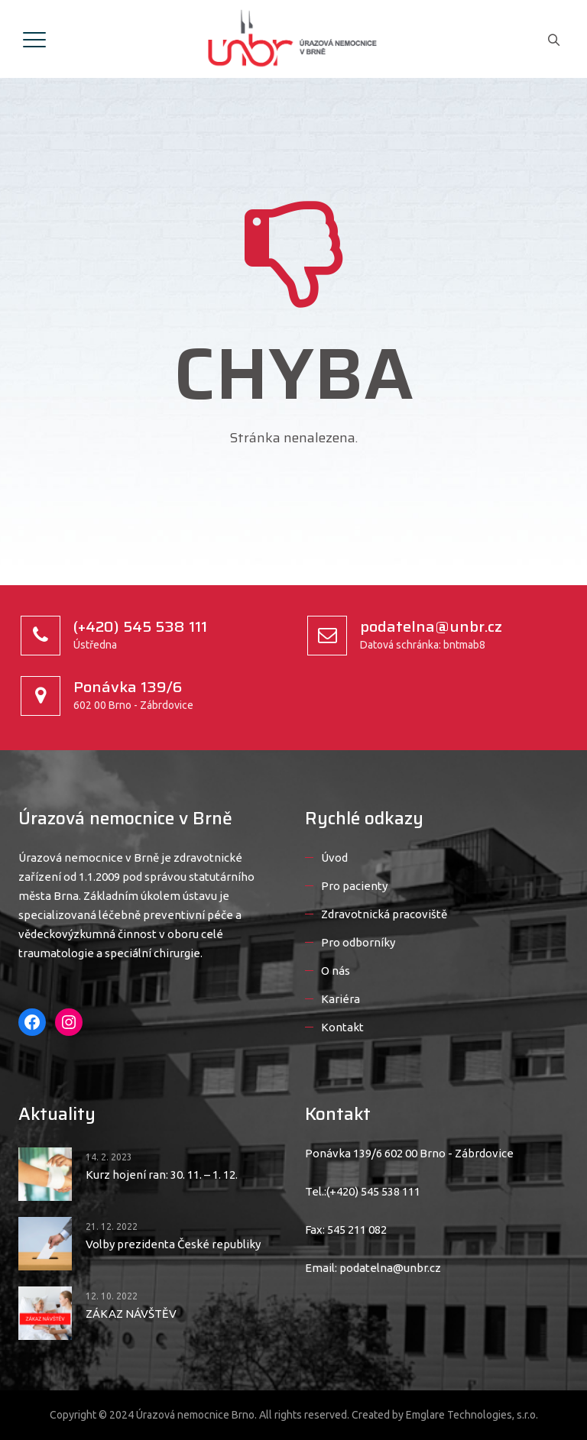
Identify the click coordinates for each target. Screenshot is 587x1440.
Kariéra (340, 998)
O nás (335, 970)
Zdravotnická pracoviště (384, 914)
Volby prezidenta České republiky (173, 1244)
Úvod (334, 857)
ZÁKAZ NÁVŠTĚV (131, 1313)
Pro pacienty (354, 885)
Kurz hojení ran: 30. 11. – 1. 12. (162, 1174)
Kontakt (342, 1027)
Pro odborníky (358, 942)
